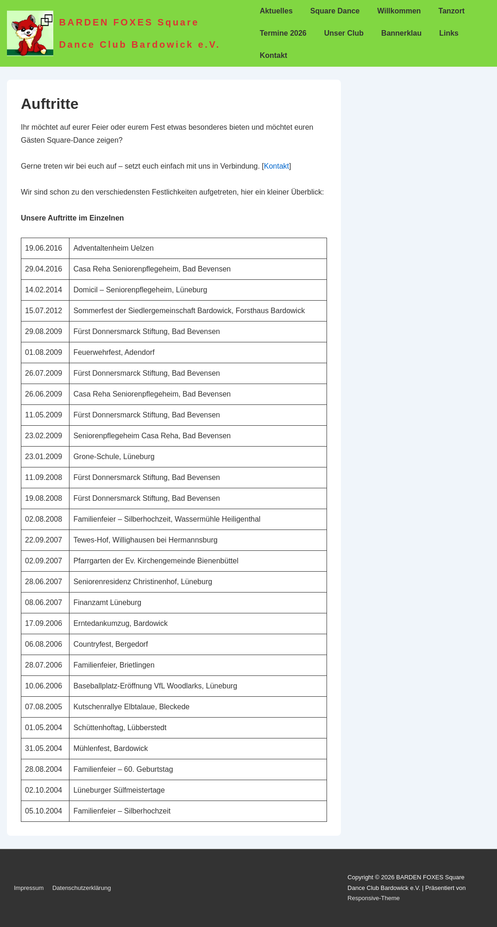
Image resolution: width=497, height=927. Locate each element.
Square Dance (335, 11)
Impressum (29, 887)
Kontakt (274, 55)
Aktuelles (276, 11)
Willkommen (399, 11)
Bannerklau (401, 33)
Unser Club (344, 33)
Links (449, 33)
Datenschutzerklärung (81, 887)
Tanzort (452, 11)
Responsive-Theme (373, 898)
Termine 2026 (283, 33)
